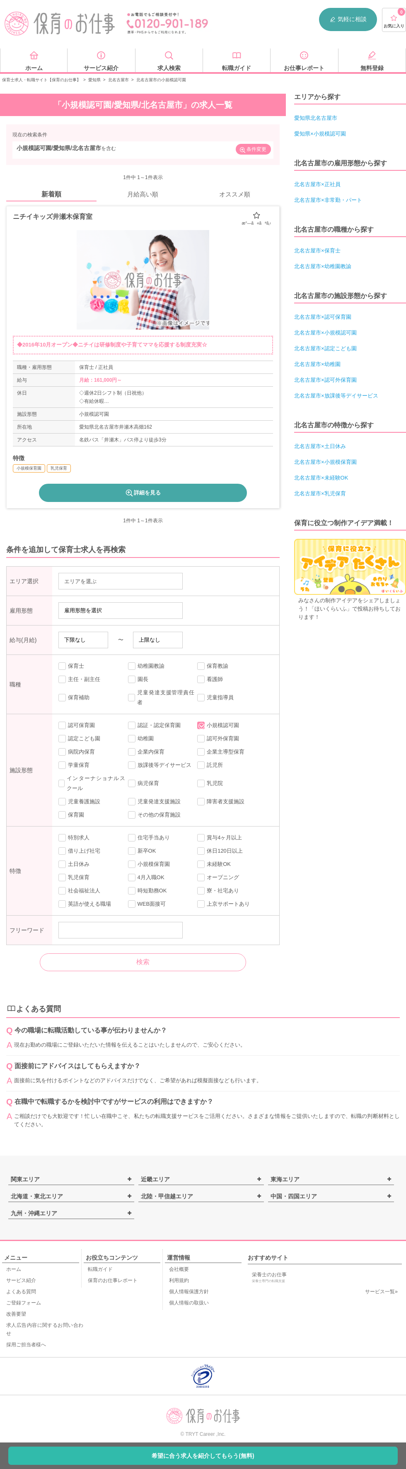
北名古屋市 (118, 80)
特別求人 (73, 837)
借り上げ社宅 (79, 851)
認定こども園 (79, 738)
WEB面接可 (147, 904)
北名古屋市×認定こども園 (325, 348)
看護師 (210, 679)
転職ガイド (100, 1269)
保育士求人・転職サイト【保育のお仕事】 (41, 80)
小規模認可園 (218, 725)
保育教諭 (212, 666)
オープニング (218, 877)
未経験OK (214, 864)
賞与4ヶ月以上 (219, 837)
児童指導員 (215, 697)
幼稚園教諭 (146, 666)
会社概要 (179, 1269)
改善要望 (16, 1314)
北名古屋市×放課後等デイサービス (336, 396)
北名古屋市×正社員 (317, 184)
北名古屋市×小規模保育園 (325, 462)
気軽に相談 (348, 19)
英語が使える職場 (84, 904)
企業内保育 (146, 752)
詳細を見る (143, 492)
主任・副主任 (79, 679)
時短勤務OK (147, 890)
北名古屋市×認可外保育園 (325, 380)
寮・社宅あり (218, 890)
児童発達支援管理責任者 (161, 697)
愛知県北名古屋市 (315, 118)
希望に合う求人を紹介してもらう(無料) (203, 1455)
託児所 (210, 765)
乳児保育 (73, 877)
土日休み (73, 864)
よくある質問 (21, 1291)
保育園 (71, 815)
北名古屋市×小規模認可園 (325, 333)
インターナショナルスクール (91, 783)
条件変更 (252, 150)
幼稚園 (141, 738)
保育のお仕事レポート (113, 1280)
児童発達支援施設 (154, 801)
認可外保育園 (218, 738)
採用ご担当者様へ (26, 1345)
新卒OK (142, 851)
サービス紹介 (21, 1280)
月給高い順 (142, 194)
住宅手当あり (149, 837)
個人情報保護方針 (189, 1291)
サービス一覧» (381, 1291)
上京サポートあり (223, 904)
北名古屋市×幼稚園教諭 (322, 266)
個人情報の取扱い (189, 1303)
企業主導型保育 (220, 752)
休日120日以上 (220, 851)
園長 (138, 679)
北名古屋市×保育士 (317, 250)
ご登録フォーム (23, 1303)
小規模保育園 (149, 864)
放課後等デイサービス (159, 765)
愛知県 (94, 80)
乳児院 (210, 783)
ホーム (13, 1269)
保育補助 (73, 697)
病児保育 (143, 783)
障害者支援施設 (220, 801)
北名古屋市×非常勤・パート (328, 200)
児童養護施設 (79, 801)
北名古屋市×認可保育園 (322, 317)
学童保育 (73, 765)
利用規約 (179, 1280)
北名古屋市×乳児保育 (320, 493)
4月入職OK (146, 877)
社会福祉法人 (79, 890)
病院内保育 (76, 752)
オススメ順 (234, 194)
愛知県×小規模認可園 (320, 134)
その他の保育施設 (154, 815)
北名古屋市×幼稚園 (317, 364)
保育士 (71, 666)
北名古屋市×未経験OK (321, 478)
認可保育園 (76, 725)
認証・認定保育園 (154, 725)
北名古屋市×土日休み (320, 446)
